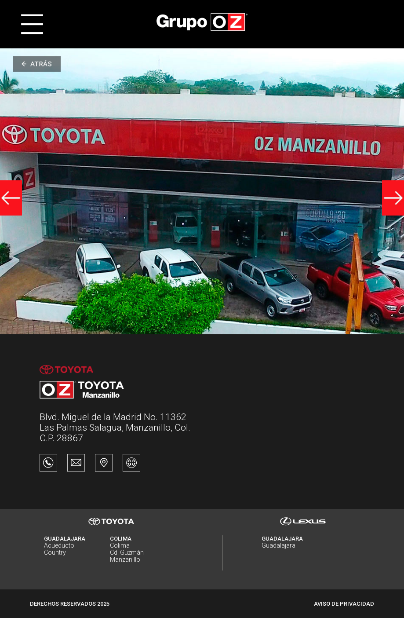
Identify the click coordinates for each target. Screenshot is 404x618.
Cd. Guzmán (127, 552)
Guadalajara (278, 545)
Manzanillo (125, 559)
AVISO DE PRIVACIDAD (344, 603)
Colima (120, 545)
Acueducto (59, 545)
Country (55, 552)
